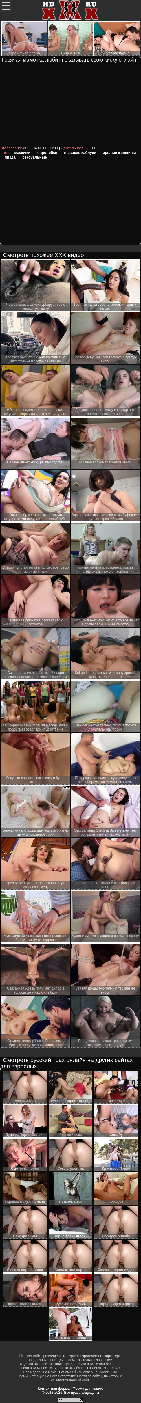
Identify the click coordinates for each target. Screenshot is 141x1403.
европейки (47, 152)
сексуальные (34, 157)
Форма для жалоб (88, 1389)
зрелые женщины (119, 152)
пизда (10, 157)
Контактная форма (54, 1389)
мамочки (22, 152)
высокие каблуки (80, 152)
